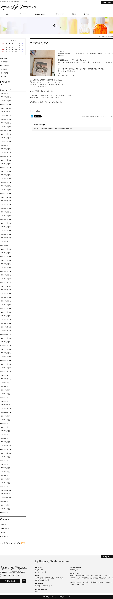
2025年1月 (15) (6, 149)
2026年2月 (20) (6, 100)
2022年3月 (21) (6, 271)
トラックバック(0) (107, 116)
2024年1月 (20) (6, 193)
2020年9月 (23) (6, 338)
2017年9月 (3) (5, 457)
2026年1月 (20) (6, 104)
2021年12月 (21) (6, 282)
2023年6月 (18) (6, 216)
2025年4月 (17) (6, 138)
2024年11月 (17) (6, 156)
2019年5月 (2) (5, 390)
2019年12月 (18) (6, 371)
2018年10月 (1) (6, 412)
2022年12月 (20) (6, 238)
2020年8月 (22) (6, 342)
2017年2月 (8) (5, 483)
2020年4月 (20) (6, 356)
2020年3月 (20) (6, 360)
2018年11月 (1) (6, 408)
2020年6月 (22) (6, 349)
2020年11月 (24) (6, 330)
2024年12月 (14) (6, 152)
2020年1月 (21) (6, 368)
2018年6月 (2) (5, 427)
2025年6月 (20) (6, 130)
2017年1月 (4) (5, 486)
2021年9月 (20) (6, 293)
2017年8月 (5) (5, 460)
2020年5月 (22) (6, 353)
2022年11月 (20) (6, 241)
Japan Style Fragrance (87, 116)
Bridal (3, 532)
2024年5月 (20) (6, 178)
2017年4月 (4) (5, 475)
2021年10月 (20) (6, 290)
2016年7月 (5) (5, 509)
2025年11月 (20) (6, 112)
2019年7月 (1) (5, 382)
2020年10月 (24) (6, 334)
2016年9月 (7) (5, 501)
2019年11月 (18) (6, 375)
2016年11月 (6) (6, 494)
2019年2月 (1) (5, 397)
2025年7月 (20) (6, 126)
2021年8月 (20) (6, 297)
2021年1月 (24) (6, 323)
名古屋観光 (4, 62)
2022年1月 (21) (6, 279)
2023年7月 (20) (6, 212)
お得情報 (4, 69)
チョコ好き (4, 73)
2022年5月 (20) (6, 264)
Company (4, 536)
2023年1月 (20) (6, 234)
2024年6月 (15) (6, 175)
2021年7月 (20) (6, 301)
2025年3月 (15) (6, 141)
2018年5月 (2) (5, 431)
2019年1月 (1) (5, 401)
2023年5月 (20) (6, 219)
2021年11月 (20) (6, 286)
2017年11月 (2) (6, 449)
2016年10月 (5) (6, 497)
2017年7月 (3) (5, 464)
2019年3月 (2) (5, 394)
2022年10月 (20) (6, 245)
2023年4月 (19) (6, 223)
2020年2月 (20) (6, 364)
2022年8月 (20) (6, 253)
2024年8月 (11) (6, 167)
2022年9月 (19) (6, 249)
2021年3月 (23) (6, 316)
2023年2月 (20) (6, 230)
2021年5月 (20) (6, 308)
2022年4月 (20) (6, 267)
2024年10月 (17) (6, 160)
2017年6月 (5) (5, 468)
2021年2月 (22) (6, 319)
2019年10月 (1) (6, 379)
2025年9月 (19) (6, 119)
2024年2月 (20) (6, 189)
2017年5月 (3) (5, 471)
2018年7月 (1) (5, 423)
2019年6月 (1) (5, 386)
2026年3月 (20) (6, 97)
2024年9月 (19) (6, 164)
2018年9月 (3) (5, 416)
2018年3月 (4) (5, 438)
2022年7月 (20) (6, 256)
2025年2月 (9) (5, 145)
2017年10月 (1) (6, 453)
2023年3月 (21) (6, 227)
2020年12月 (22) (6, 327)
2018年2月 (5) (5, 442)
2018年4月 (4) (5, 434)
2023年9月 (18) (6, 204)
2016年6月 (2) (5, 512)
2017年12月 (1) (6, 445)
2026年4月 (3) (5, 93)
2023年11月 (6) (6, 197)
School (3, 525)
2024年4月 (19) (6, 182)
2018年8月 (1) (5, 420)
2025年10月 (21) (6, 115)
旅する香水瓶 (5, 65)
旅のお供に (4, 76)
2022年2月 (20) (6, 275)
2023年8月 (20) (6, 208)
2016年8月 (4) (5, 505)
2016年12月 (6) (6, 490)
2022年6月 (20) (6, 260)
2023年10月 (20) (6, 201)
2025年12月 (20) (6, 108)
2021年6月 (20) (6, 305)
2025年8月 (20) (6, 123)
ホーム (98, 36)
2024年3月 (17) (6, 186)
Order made (5, 529)
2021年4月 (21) (6, 312)
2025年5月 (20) (6, 134)
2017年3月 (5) (5, 479)
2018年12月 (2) (6, 405)
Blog (103, 36)
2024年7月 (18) (6, 171)
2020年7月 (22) (6, 345)
